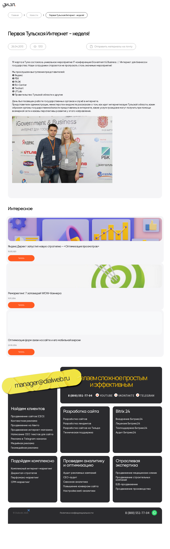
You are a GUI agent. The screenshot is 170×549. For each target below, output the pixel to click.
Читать (21, 258)
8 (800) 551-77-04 (137, 513)
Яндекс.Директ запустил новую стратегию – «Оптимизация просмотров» (53, 246)
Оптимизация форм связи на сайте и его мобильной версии (44, 340)
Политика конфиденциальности (76, 512)
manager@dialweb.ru (42, 381)
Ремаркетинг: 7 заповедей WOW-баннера (34, 293)
